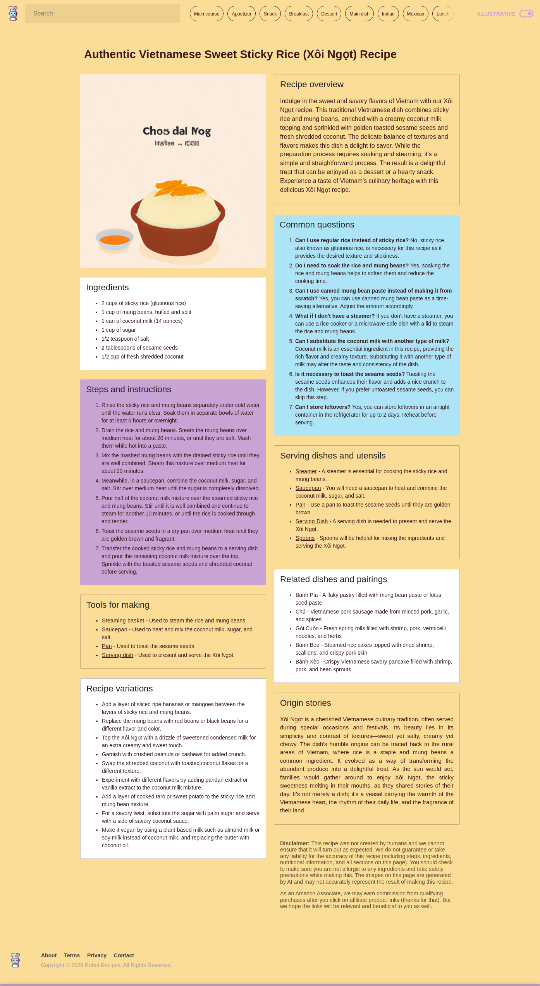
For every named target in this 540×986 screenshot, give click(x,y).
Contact (124, 955)
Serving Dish (312, 521)
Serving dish (117, 655)
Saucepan (114, 629)
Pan (107, 646)
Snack (270, 14)
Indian (388, 14)
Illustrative (496, 14)
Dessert (329, 14)
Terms (72, 955)
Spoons (305, 538)
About (49, 955)
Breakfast (299, 14)
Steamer (306, 471)
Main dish (359, 14)
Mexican (416, 14)
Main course (206, 14)
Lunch (443, 14)
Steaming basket (123, 620)
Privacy (97, 955)
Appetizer (241, 14)
